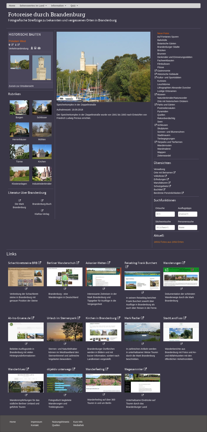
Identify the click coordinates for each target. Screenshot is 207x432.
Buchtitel (158, 189)
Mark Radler (132, 318)
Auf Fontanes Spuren (168, 36)
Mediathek (78, 425)
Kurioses (161, 81)
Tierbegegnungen (166, 138)
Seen (160, 121)
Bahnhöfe (162, 40)
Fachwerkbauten (165, 60)
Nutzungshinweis (60, 422)
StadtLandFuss (172, 318)
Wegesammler (134, 369)
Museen (161, 94)
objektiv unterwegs (59, 369)
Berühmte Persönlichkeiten (167, 193)
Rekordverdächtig (166, 118)
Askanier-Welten (96, 263)
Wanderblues (16, 369)
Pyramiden (162, 111)
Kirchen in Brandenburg (101, 318)
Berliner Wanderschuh (61, 263)
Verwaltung (159, 169)
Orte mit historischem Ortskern (172, 101)
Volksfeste (159, 176)
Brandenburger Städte (168, 47)
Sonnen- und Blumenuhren (170, 132)
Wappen (161, 152)
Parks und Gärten (166, 104)
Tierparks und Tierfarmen (169, 142)
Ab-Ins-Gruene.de (19, 318)
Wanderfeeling (95, 369)
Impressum (36, 422)
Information (57, 5)
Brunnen (161, 53)
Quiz (73, 5)
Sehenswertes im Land (32, 5)
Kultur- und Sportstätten (169, 77)
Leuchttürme (163, 84)
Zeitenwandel (164, 155)
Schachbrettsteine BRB (22, 263)
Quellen (161, 115)
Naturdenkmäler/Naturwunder (172, 98)
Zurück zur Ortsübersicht (21, 86)
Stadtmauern (163, 135)
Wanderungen (172, 263)
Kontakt (34, 425)
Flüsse (160, 67)
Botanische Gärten (166, 43)
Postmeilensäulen (166, 108)
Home (12, 5)
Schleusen (162, 125)
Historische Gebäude (167, 74)
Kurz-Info (77, 422)
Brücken (161, 50)
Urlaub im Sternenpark (61, 318)
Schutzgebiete (161, 186)
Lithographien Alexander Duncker (174, 87)
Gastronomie (163, 70)
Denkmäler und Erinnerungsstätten (174, 57)
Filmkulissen (163, 64)
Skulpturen (162, 128)
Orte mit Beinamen (163, 172)
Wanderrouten (164, 145)
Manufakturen (161, 182)
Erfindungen (160, 179)
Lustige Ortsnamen (166, 91)
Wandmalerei (164, 149)
